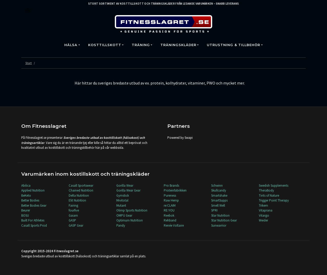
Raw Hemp (171, 200)
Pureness (170, 195)
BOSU (25, 215)
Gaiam (73, 215)
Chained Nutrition (81, 190)
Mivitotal (122, 200)
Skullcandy (218, 190)
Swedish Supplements (273, 185)
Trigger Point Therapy (274, 200)
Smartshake (219, 195)
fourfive (74, 210)
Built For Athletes (32, 220)
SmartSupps (219, 200)
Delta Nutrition (79, 195)
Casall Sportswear (81, 185)
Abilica (25, 185)
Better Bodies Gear (33, 205)
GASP (72, 220)
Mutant (121, 205)
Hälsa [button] (70, 45)
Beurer (25, 210)
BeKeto (26, 195)
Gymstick (122, 195)
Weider (263, 220)
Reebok (169, 215)
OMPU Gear (124, 215)
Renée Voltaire (174, 225)
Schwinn (217, 185)
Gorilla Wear (124, 185)
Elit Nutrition (77, 200)
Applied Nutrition (33, 190)
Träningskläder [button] (178, 45)
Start (28, 63)
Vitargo (264, 215)
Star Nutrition (220, 215)
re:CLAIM (170, 205)
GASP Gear (76, 225)
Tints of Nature (269, 195)
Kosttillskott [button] (104, 45)
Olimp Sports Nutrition (131, 210)
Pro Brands (171, 185)
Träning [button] (141, 45)
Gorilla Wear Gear (128, 190)
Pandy (120, 225)
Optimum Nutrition (129, 220)
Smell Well (218, 205)
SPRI (214, 210)
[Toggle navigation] (27, 10)
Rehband (170, 220)
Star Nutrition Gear (224, 220)
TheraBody (266, 190)
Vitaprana (265, 210)
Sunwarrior (218, 225)
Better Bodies (30, 200)
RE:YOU (169, 210)
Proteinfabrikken (175, 190)
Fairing (73, 205)
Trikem (263, 205)
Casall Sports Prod (34, 225)
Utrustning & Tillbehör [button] (233, 45)
